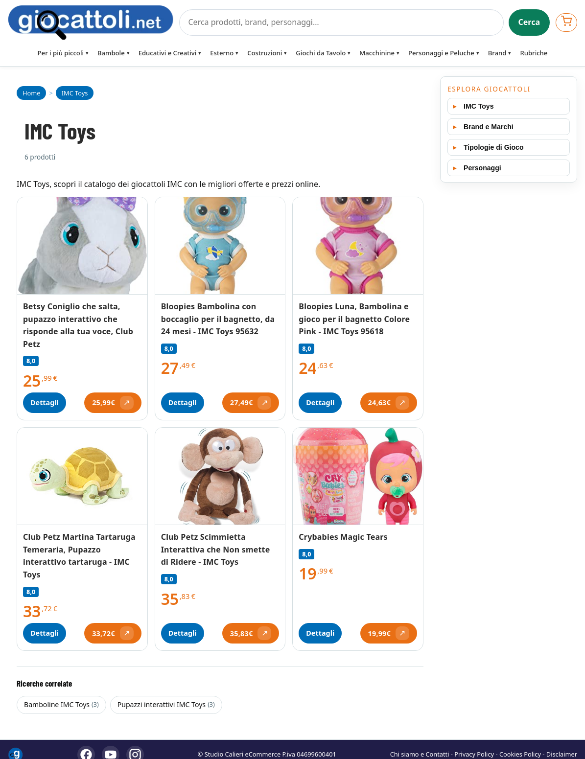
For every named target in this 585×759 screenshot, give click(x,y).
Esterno (222, 52)
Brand (497, 52)
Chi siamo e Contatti (419, 754)
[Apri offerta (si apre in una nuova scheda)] (112, 402)
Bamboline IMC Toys (61, 705)
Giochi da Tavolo (321, 52)
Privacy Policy (474, 754)
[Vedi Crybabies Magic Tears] (358, 476)
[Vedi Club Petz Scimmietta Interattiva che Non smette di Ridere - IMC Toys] (220, 476)
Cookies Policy (520, 754)
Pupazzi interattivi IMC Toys (166, 705)
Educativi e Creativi (168, 52)
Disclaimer (561, 754)
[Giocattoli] (90, 22)
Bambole (111, 52)
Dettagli (44, 402)
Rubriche (533, 52)
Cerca (529, 22)
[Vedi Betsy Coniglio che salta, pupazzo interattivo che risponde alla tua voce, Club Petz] (82, 246)
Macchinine (377, 52)
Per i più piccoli (61, 52)
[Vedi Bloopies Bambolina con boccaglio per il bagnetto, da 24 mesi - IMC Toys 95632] (220, 246)
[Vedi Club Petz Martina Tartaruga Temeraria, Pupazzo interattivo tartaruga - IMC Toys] (82, 476)
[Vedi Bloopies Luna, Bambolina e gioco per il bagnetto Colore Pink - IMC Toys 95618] (358, 246)
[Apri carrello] (566, 22)
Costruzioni (264, 52)
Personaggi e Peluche (441, 52)
